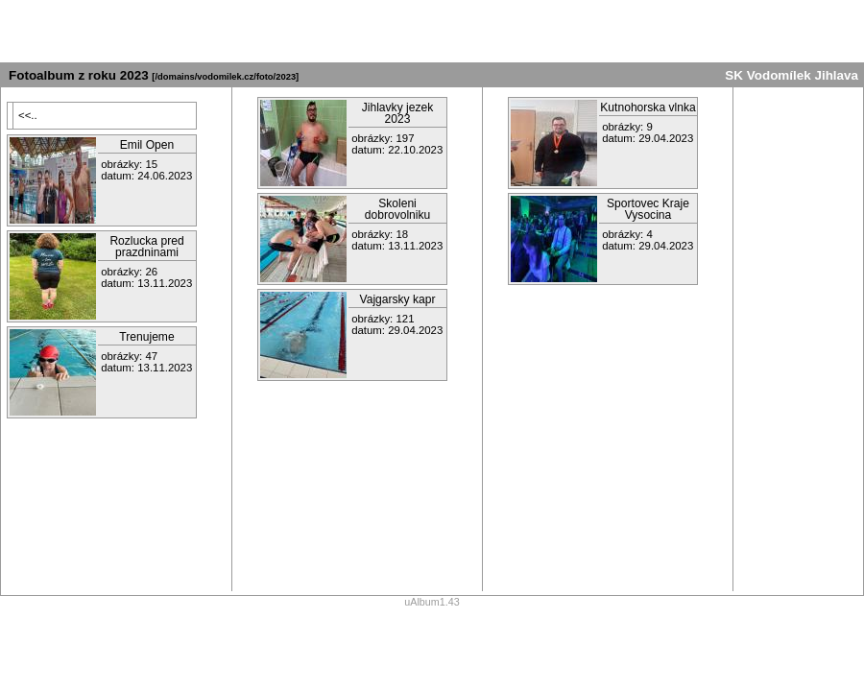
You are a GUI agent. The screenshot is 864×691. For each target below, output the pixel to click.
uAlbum (421, 602)
